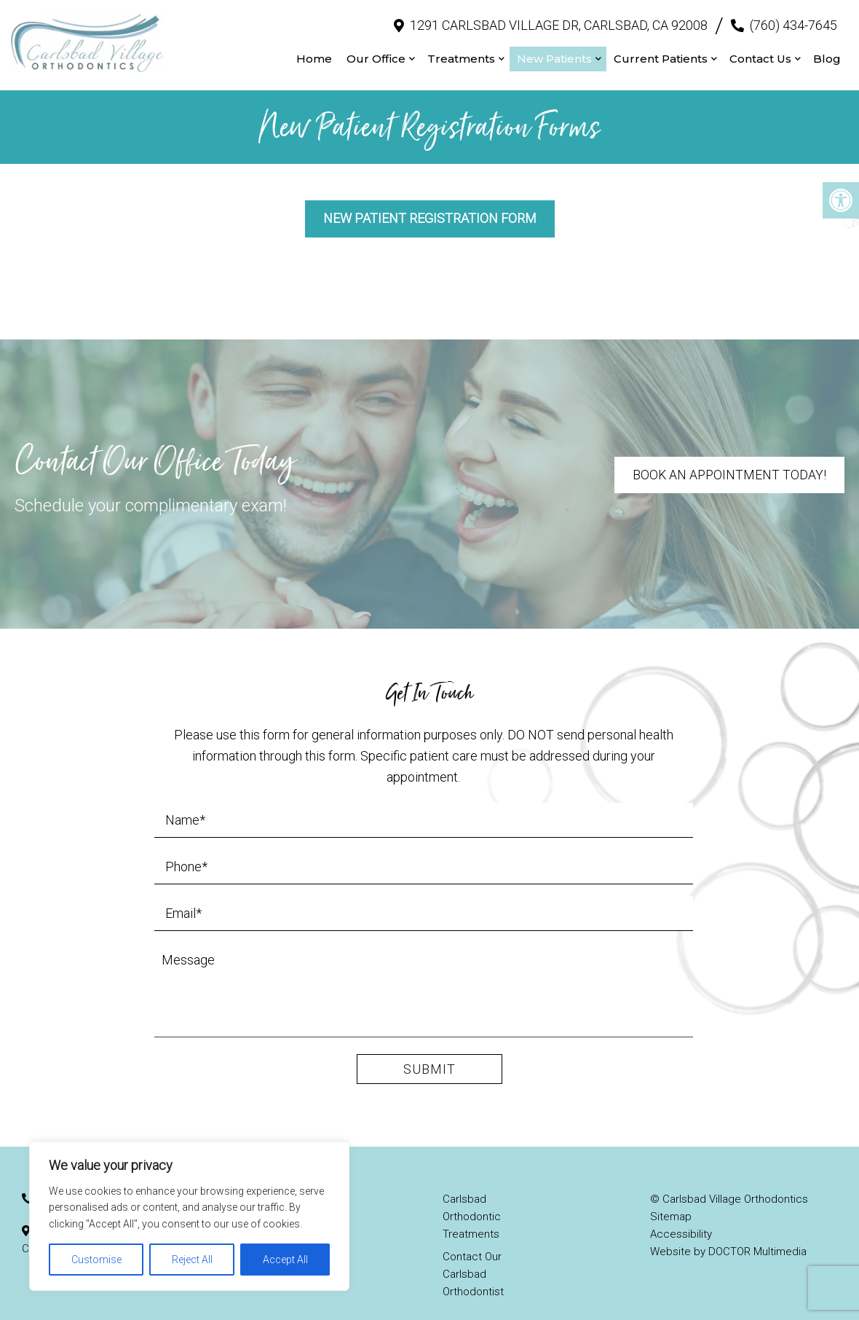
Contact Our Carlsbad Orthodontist (473, 1259)
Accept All (285, 1259)
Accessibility (681, 1219)
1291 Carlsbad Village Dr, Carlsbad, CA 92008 (559, 17)
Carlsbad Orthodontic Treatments (472, 1202)
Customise (96, 1259)
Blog (827, 51)
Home (314, 51)
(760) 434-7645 (793, 17)
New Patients (554, 51)
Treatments (461, 51)
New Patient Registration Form (430, 204)
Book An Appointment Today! (728, 460)
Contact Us (760, 51)
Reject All (192, 1259)
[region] (189, 1216)
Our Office (376, 51)
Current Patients (661, 51)
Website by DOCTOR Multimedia (728, 1237)
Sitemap (671, 1202)
